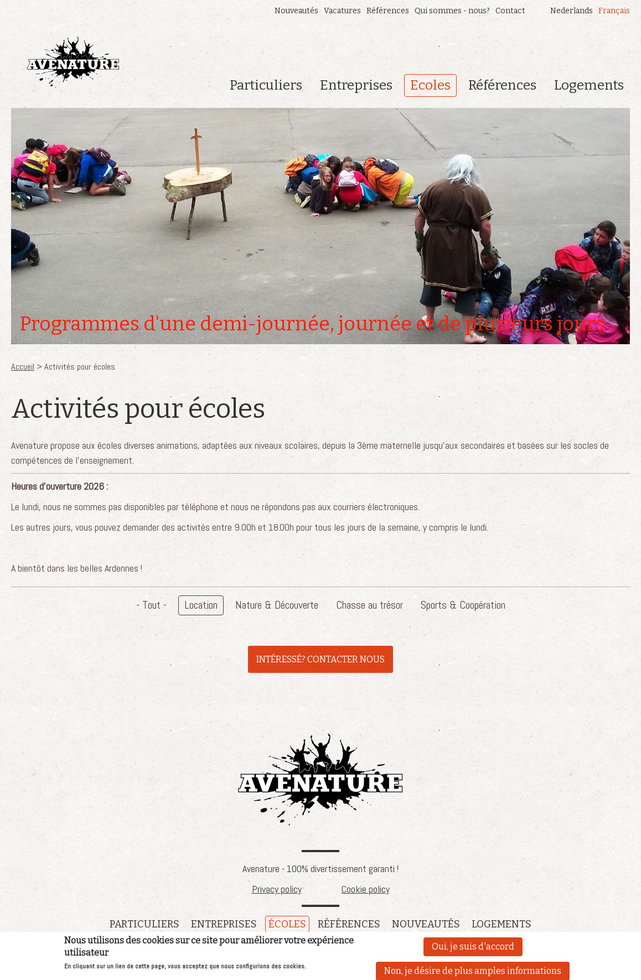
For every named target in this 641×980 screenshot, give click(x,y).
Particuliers (266, 85)
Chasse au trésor (369, 605)
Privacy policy (277, 889)
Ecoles (430, 85)
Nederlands (571, 10)
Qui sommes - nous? (452, 10)
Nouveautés (296, 10)
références (349, 924)
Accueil (22, 366)
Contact (510, 10)
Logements (589, 85)
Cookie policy (366, 889)
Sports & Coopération (463, 605)
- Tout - (151, 605)
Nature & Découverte (276, 605)
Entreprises (356, 85)
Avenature (320, 779)
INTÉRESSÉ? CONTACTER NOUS (320, 659)
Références (387, 10)
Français (614, 10)
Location (201, 605)
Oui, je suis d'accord (473, 947)
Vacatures (342, 10)
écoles (287, 924)
